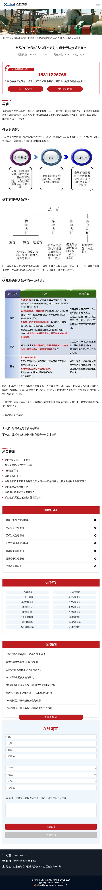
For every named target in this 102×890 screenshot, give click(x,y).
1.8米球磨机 (75, 602)
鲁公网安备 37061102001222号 (51, 885)
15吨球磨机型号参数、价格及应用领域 (25, 654)
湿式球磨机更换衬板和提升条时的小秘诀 (34, 434)
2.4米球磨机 (75, 597)
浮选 (85, 266)
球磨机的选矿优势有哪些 (25, 428)
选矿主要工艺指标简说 (16, 486)
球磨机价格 (74, 627)
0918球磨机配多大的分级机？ (21, 677)
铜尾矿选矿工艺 (13, 476)
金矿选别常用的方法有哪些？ (20, 492)
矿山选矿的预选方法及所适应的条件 (23, 497)
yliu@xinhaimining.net (24, 860)
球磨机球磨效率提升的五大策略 (22, 662)
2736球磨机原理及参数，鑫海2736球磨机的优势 (30, 685)
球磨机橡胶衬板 (14, 566)
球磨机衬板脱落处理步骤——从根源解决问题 (29, 692)
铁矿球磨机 (27, 622)
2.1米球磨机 (27, 597)
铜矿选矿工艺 (12, 470)
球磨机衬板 (27, 612)
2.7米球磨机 (75, 607)
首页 (8, 38)
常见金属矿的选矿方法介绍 (19, 465)
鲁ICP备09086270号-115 (51, 882)
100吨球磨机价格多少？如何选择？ (24, 669)
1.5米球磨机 (75, 612)
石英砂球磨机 (27, 627)
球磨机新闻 (19, 38)
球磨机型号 (27, 607)
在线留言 (25, 89)
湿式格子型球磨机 (15, 527)
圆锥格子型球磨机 (15, 558)
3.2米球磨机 (75, 622)
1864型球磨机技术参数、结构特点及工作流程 (29, 708)
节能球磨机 (74, 592)
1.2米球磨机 (27, 617)
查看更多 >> (51, 717)
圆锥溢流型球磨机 (15, 551)
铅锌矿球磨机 (27, 602)
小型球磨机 (74, 617)
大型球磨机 (27, 592)
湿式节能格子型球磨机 (17, 520)
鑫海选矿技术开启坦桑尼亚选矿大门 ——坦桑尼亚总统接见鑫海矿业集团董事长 (45, 481)
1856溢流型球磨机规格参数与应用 (23, 700)
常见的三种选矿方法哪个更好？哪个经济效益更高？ (54, 38)
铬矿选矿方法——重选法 (17, 459)
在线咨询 (65, 89)
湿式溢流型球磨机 (15, 535)
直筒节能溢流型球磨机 (17, 543)
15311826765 (52, 74)
